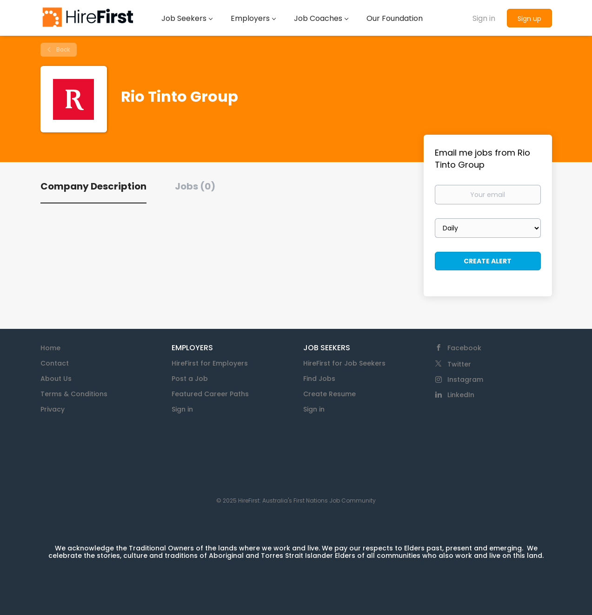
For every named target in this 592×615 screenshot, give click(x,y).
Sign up (529, 18)
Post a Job (190, 378)
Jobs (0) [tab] (195, 186)
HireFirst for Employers (210, 363)
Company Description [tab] (93, 186)
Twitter (459, 364)
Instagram (465, 379)
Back (62, 49)
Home (50, 348)
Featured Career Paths (210, 394)
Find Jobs (319, 378)
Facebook (464, 348)
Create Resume (329, 394)
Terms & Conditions (73, 394)
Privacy (52, 409)
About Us (56, 378)
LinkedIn (460, 394)
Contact (54, 363)
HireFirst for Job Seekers (344, 363)
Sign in (483, 18)
